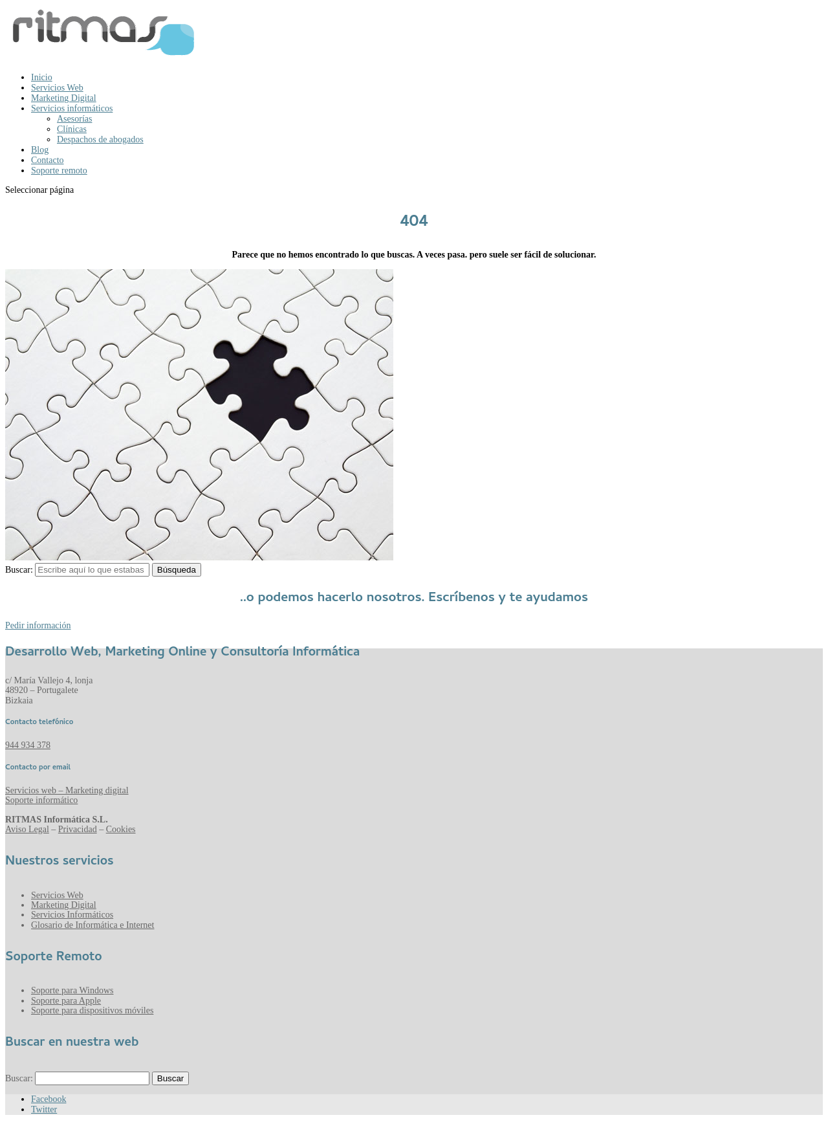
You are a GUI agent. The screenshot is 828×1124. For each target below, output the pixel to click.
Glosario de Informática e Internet (92, 925)
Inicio (41, 77)
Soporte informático (41, 800)
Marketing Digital (63, 98)
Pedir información (38, 625)
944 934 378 (27, 745)
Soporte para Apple (66, 1001)
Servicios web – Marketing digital (67, 790)
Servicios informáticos (72, 108)
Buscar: (19, 570)
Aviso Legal (27, 829)
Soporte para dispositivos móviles (92, 1010)
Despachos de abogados (100, 139)
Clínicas (72, 129)
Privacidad (77, 829)
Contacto (47, 160)
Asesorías (74, 119)
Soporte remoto (59, 170)
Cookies (121, 829)
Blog (40, 150)
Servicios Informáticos (72, 915)
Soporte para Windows (72, 990)
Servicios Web (57, 88)
